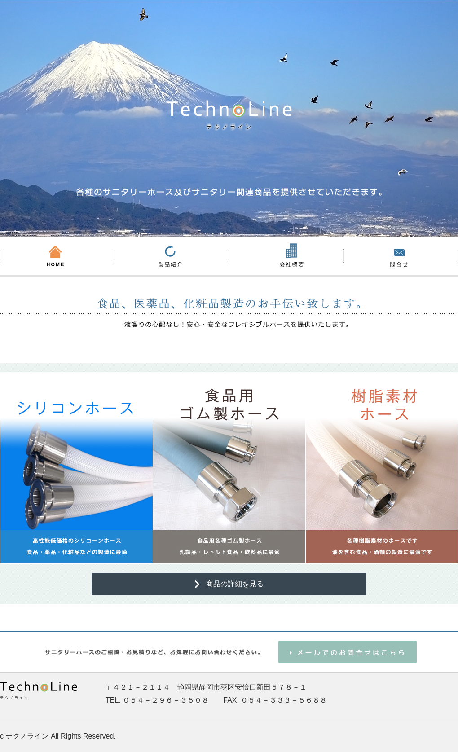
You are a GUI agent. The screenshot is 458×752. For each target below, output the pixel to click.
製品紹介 (171, 256)
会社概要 (286, 256)
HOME (57, 256)
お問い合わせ (401, 256)
